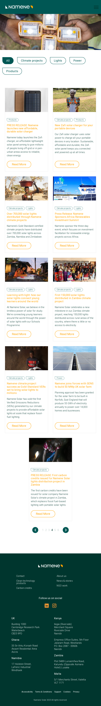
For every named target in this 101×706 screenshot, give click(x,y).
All (8, 60)
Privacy (76, 692)
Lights (58, 60)
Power (77, 60)
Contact (20, 576)
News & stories (65, 581)
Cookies (67, 692)
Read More (19, 164)
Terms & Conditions (43, 692)
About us (61, 576)
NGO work (62, 585)
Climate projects (32, 60)
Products (12, 71)
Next (66, 530)
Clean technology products (25, 582)
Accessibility (27, 692)
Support (57, 692)
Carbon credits (24, 588)
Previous (35, 530)
